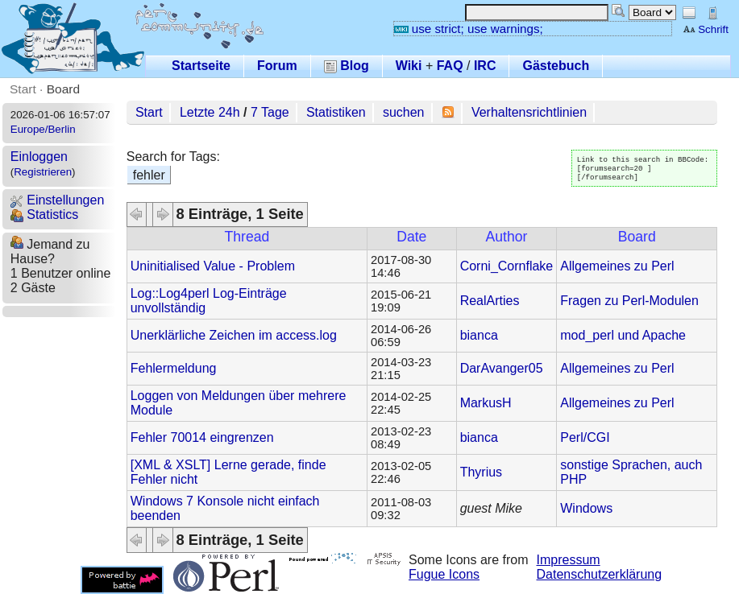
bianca (479, 335)
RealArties (490, 300)
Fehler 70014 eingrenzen (202, 437)
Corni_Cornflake (507, 266)
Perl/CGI (584, 437)
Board (63, 89)
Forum (277, 65)
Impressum (568, 560)
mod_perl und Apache (623, 335)
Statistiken (336, 112)
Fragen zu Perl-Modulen (629, 300)
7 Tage (270, 112)
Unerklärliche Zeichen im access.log (234, 335)
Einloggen (39, 156)
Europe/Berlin (43, 129)
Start (23, 89)
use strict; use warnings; (468, 28)
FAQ (450, 65)
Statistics (44, 214)
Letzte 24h (210, 112)
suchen (404, 112)
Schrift (706, 29)
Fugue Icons (444, 574)
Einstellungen (57, 200)
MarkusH (486, 403)
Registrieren (43, 172)
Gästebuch (555, 65)
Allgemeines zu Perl (617, 266)
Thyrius (481, 472)
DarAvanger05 (501, 368)
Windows (586, 508)
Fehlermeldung (174, 368)
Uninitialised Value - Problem (213, 266)
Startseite (201, 65)
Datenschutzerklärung (599, 574)
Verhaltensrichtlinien (529, 112)
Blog (346, 65)
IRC (485, 65)
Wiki (409, 65)
